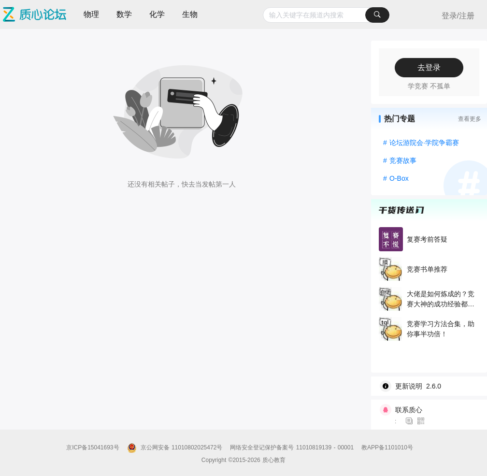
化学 (157, 14)
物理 (91, 14)
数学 (124, 14)
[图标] (410, 421)
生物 (190, 14)
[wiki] (432, 386)
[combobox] (326, 15)
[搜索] (377, 15)
